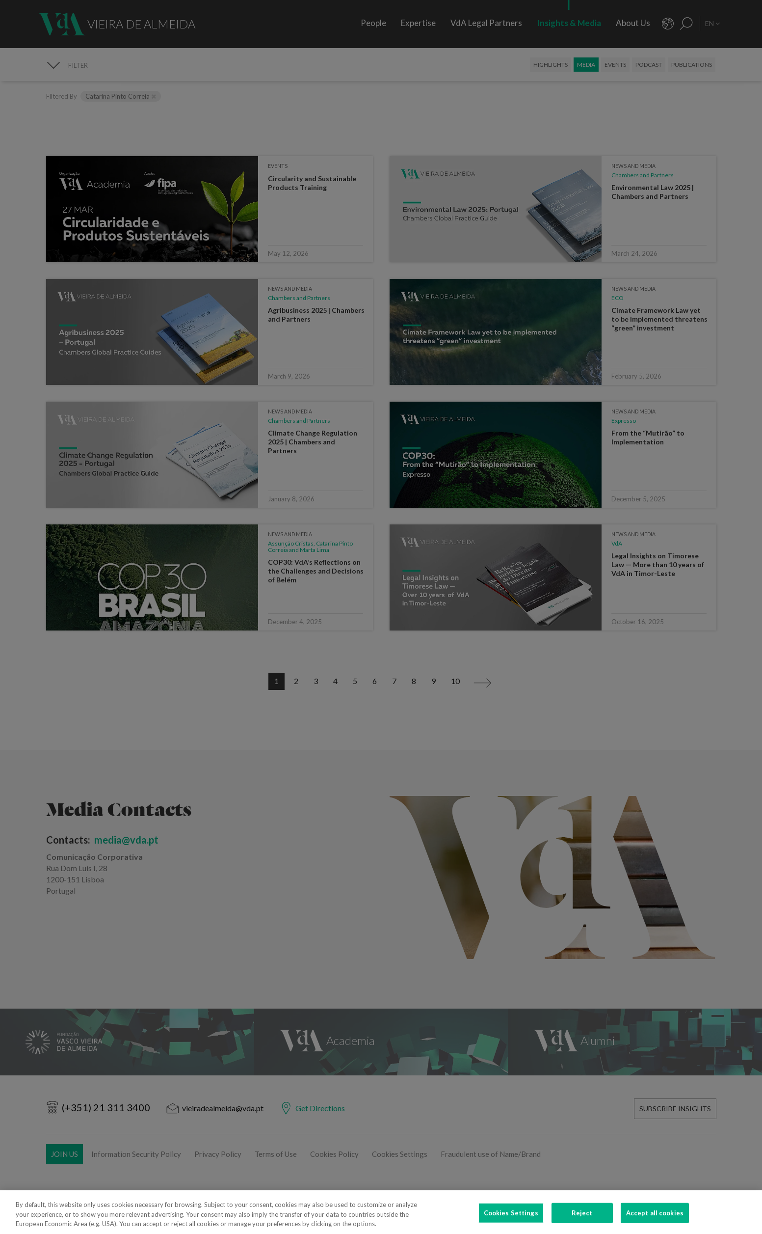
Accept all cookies (654, 1218)
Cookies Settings (511, 1218)
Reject (582, 1218)
